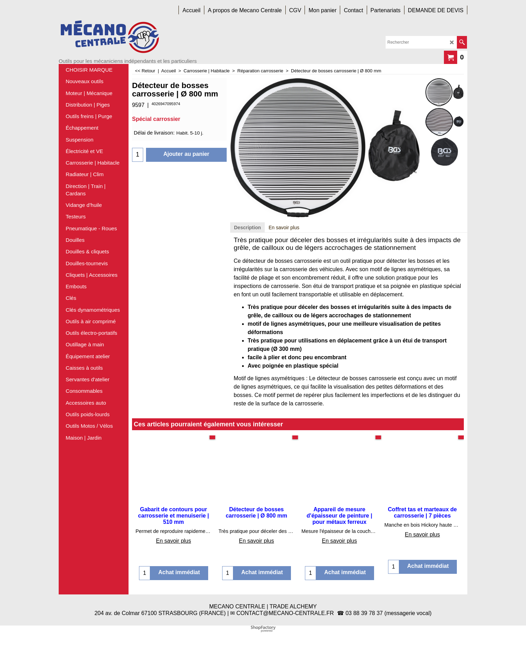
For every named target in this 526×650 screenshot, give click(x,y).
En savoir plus (284, 227)
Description (247, 227)
